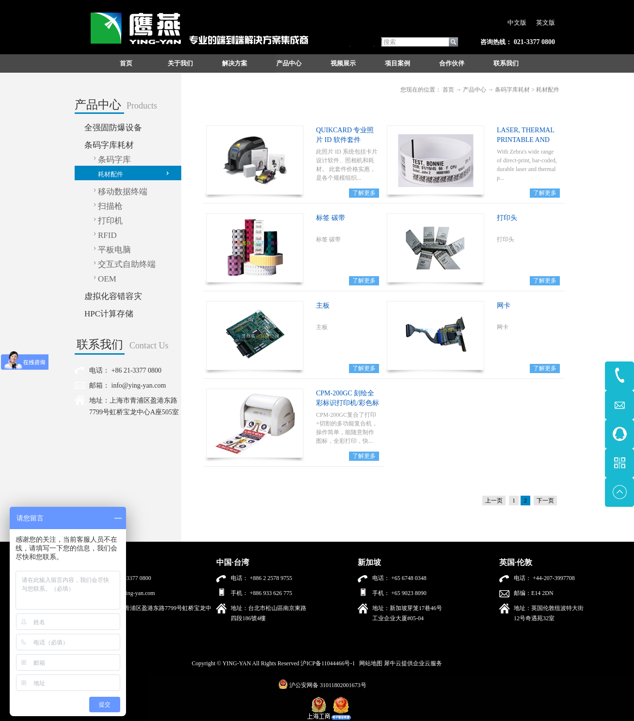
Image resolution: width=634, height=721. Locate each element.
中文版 (516, 22)
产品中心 (474, 89)
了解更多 (364, 192)
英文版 (545, 22)
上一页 (494, 500)
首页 (126, 63)
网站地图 (369, 663)
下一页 (545, 500)
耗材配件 (547, 89)
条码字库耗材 (512, 89)
